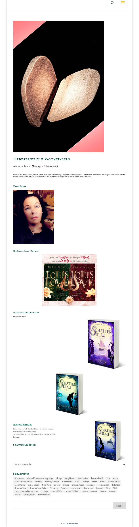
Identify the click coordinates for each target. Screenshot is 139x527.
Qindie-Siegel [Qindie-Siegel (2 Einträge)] (78, 485)
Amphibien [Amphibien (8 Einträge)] (70, 478)
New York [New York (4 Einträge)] (46, 485)
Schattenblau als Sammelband (24, 431)
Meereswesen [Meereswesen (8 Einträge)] (114, 481)
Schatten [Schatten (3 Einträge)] (116, 485)
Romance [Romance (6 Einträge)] (91, 485)
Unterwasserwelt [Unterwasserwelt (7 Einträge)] (89, 491)
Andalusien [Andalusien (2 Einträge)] (83, 478)
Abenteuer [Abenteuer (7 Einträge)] (19, 478)
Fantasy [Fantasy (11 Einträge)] (38, 481)
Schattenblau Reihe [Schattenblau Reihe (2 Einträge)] (38, 488)
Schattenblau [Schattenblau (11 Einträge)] (20, 488)
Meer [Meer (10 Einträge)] (102, 481)
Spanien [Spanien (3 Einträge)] (64, 488)
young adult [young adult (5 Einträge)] (29, 494)
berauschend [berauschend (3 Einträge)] (97, 478)
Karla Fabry (24, 166)
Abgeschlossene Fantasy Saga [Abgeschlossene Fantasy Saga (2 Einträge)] (40, 478)
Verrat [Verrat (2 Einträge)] (103, 491)
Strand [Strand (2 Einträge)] (99, 488)
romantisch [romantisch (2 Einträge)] (104, 485)
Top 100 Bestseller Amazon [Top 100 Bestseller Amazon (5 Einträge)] (26, 491)
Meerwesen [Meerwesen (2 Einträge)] (20, 485)
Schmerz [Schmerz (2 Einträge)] (54, 488)
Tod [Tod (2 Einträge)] (115, 488)
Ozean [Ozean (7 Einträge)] (57, 485)
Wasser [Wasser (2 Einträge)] (112, 491)
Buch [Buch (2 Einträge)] (115, 478)
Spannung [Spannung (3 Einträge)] (88, 488)
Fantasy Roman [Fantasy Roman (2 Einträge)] (52, 481)
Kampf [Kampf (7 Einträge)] (86, 481)
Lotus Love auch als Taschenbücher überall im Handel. (33, 429)
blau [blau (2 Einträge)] (108, 478)
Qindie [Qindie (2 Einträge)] (66, 485)
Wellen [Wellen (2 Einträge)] (18, 494)
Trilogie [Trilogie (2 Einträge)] (44, 491)
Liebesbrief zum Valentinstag (41, 159)
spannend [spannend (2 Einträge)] (75, 488)
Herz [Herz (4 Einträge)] (77, 481)
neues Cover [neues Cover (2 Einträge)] (33, 485)
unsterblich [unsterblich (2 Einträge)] (56, 491)
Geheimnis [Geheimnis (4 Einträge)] (67, 481)
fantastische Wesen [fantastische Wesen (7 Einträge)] (23, 481)
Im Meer (16, 437)
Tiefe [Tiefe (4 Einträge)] (108, 488)
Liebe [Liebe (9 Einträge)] (94, 481)
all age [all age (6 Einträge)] (59, 478)
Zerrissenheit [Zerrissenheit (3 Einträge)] (44, 494)
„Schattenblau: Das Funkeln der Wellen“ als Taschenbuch (34, 434)
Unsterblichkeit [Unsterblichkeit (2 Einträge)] (71, 491)
